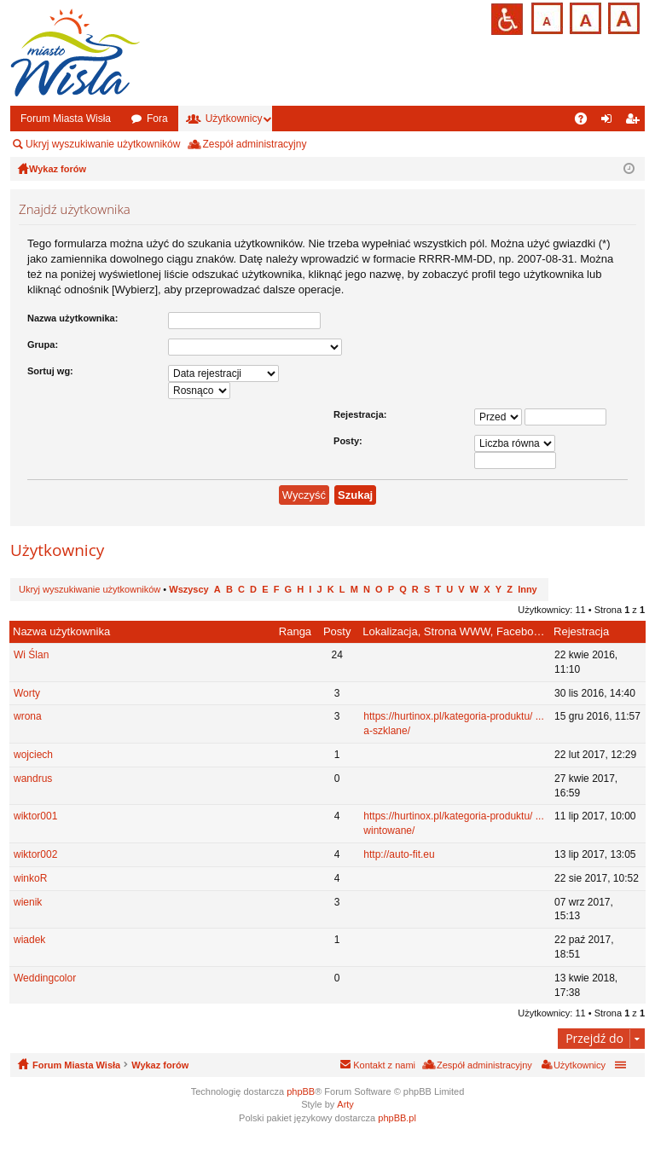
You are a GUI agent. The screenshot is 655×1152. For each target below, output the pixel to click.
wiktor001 (35, 816)
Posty (337, 631)
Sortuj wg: (50, 371)
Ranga (295, 631)
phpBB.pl (397, 1118)
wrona (28, 716)
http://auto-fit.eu (398, 854)
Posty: (347, 441)
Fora (157, 118)
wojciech (33, 755)
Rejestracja (581, 631)
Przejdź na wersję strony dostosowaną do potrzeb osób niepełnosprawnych (507, 19)
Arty (345, 1104)
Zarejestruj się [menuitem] (635, 122)
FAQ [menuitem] (586, 122)
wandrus (33, 778)
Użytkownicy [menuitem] (580, 1065)
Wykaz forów (159, 1065)
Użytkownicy (234, 118)
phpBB (301, 1091)
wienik (28, 902)
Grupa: (42, 344)
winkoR (30, 878)
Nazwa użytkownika (61, 631)
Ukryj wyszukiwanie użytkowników (103, 144)
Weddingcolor (45, 978)
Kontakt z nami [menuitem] (384, 1065)
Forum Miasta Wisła (65, 118)
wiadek (29, 940)
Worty (27, 693)
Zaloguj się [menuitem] (610, 122)
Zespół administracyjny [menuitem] (254, 144)
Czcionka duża (622, 17)
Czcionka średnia (584, 17)
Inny (527, 589)
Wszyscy (188, 589)
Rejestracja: (359, 414)
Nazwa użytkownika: (72, 318)
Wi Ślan (31, 655)
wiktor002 (35, 854)
